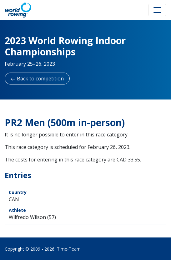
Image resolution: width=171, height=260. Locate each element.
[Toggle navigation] (157, 10)
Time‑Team (69, 249)
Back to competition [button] (37, 78)
